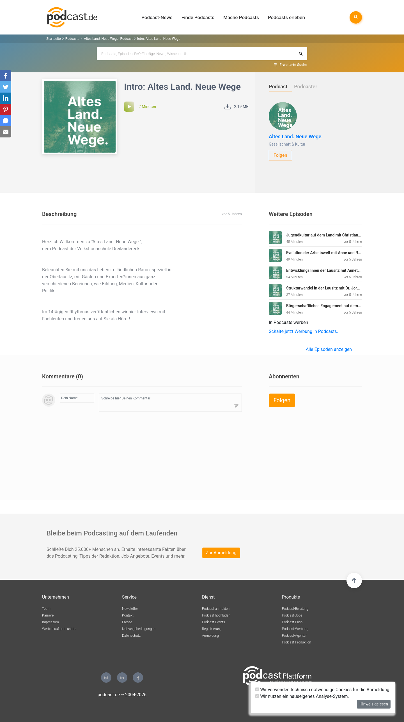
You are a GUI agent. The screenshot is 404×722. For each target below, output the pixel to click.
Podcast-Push (292, 622)
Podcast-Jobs (292, 615)
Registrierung (212, 629)
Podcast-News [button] (157, 17)
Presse (127, 622)
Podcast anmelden (215, 609)
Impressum (50, 622)
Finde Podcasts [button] (198, 17)
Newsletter (130, 609)
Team (46, 609)
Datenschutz (131, 636)
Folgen (280, 155)
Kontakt (128, 615)
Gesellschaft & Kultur (287, 144)
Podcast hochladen (216, 615)
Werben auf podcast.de (59, 629)
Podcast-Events (213, 622)
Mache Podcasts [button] (241, 17)
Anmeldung (210, 636)
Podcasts (72, 39)
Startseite (53, 39)
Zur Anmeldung (221, 552)
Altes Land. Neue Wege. (296, 136)
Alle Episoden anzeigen (329, 349)
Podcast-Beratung (295, 609)
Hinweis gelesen (373, 704)
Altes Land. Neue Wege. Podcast (108, 39)
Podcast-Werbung (295, 629)
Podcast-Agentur (294, 636)
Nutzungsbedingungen (138, 629)
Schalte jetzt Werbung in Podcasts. (303, 331)
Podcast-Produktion (296, 642)
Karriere (48, 615)
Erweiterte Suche (293, 65)
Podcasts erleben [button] (286, 17)
